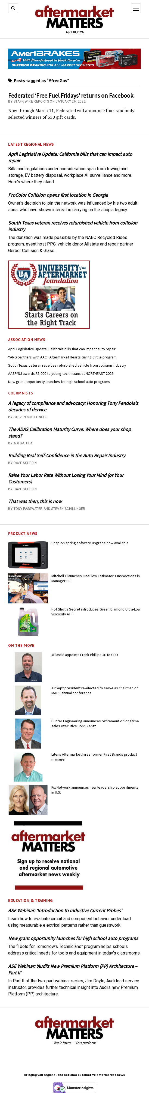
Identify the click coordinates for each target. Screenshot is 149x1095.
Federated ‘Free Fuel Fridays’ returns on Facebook (70, 95)
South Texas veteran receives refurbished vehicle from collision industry (72, 226)
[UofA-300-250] (49, 327)
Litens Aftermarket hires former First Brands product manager (94, 757)
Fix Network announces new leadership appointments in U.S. (94, 790)
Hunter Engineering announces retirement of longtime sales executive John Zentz (95, 723)
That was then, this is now (35, 501)
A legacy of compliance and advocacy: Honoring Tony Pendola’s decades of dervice (73, 406)
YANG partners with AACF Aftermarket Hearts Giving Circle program (62, 357)
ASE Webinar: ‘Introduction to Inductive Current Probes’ (65, 910)
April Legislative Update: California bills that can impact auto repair (70, 157)
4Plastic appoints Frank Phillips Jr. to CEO (84, 654)
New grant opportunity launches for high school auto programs (59, 381)
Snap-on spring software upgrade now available (90, 542)
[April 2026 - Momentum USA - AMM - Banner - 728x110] (74, 67)
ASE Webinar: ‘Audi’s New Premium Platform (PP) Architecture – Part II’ (72, 969)
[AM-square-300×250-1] (49, 888)
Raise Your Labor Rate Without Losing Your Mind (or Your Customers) (65, 478)
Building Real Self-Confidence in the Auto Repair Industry (66, 455)
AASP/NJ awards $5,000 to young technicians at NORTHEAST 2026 (60, 373)
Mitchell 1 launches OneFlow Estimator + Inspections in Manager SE (95, 578)
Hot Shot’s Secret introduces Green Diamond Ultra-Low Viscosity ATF (96, 612)
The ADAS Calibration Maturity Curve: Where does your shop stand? (69, 432)
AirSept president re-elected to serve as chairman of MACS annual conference (94, 690)
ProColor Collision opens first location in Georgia (58, 195)
